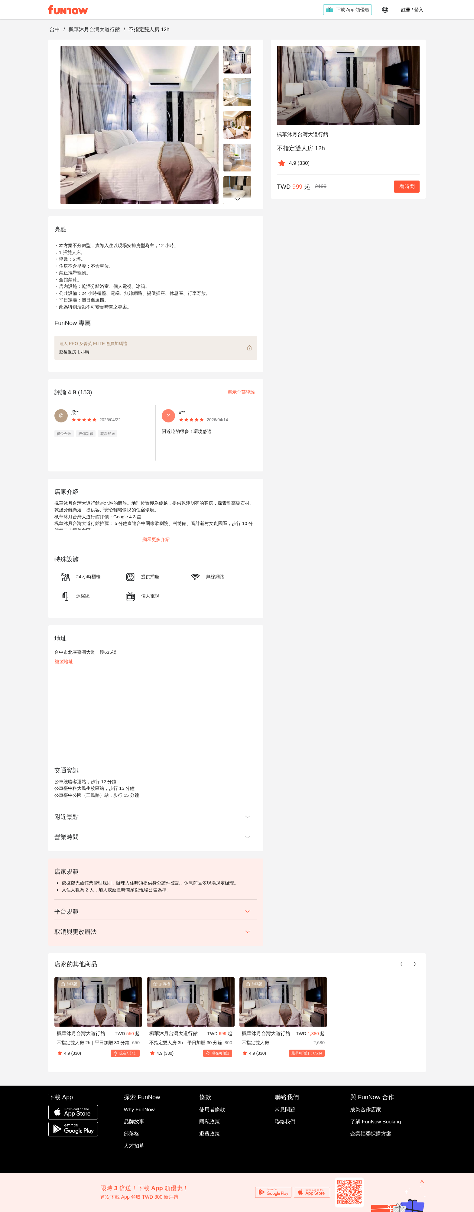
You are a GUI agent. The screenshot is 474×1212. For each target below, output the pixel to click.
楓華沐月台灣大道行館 (94, 29)
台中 (55, 29)
